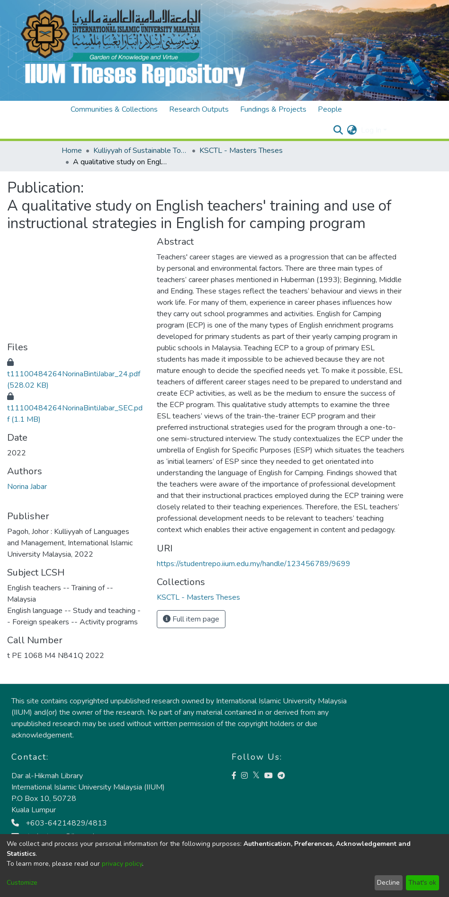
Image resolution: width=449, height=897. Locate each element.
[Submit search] (338, 130)
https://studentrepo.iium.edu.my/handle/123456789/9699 (253, 564)
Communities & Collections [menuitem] (114, 109)
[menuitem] (352, 130)
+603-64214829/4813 (59, 823)
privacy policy (122, 863)
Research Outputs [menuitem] (199, 109)
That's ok (422, 882)
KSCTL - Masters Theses (241, 150)
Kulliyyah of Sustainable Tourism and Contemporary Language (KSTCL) (140, 150)
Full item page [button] (191, 619)
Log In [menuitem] (371, 130)
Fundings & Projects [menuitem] (273, 109)
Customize (22, 882)
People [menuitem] (330, 109)
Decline (388, 882)
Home (72, 150)
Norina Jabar (27, 486)
